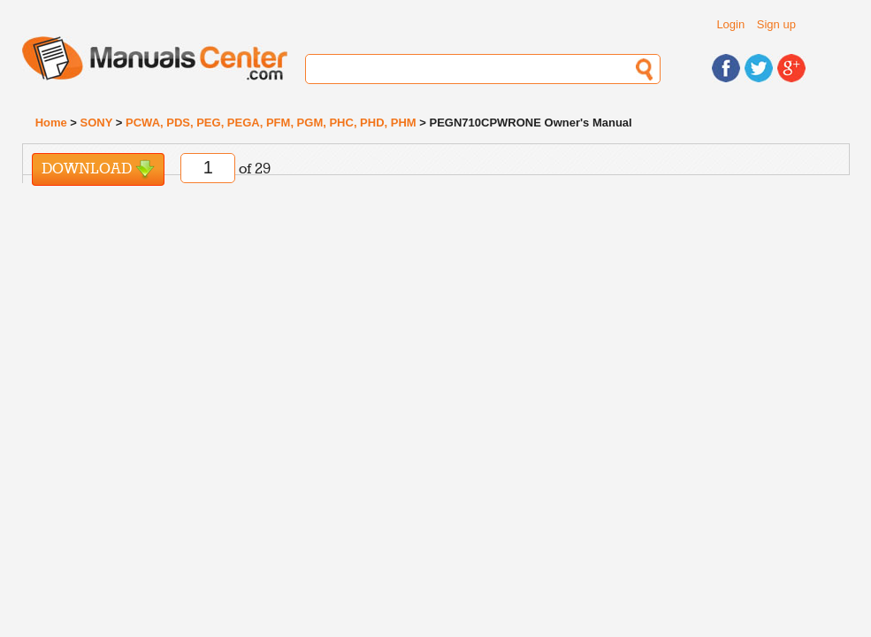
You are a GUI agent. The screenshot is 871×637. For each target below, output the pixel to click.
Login (730, 24)
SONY (96, 122)
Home (51, 122)
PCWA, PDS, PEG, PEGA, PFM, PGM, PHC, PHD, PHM (271, 122)
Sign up (776, 24)
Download (98, 169)
